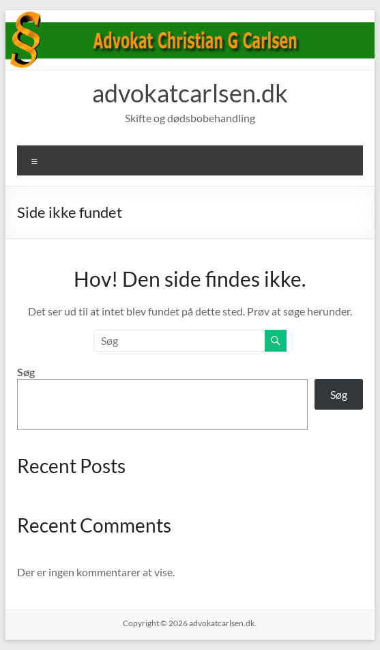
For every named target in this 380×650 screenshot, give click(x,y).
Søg (26, 371)
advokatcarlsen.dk (190, 93)
